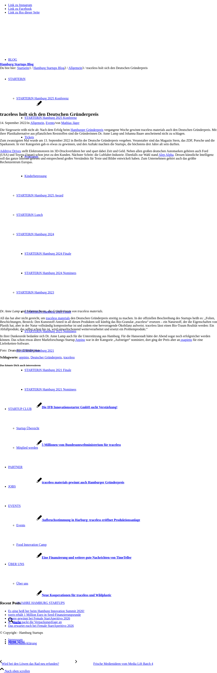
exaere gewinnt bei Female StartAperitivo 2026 (39, 618)
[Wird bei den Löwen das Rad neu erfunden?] (37, 663)
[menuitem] (112, 640)
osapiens (186, 340)
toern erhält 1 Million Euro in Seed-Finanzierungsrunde (44, 614)
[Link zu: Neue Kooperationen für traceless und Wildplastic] (55, 595)
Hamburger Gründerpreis (87, 130)
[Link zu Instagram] (20, 5)
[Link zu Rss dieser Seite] (24, 12)
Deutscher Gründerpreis (46, 357)
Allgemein (37, 123)
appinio (24, 357)
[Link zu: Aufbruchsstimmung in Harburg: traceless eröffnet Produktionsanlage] (70, 520)
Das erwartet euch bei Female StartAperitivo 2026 (41, 625)
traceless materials (58, 318)
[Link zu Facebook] (20, 8)
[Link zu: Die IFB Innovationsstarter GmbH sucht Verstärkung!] (58, 407)
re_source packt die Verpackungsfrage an (35, 622)
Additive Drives (10, 151)
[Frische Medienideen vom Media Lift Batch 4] (114, 663)
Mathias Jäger (70, 123)
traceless (69, 357)
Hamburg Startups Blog (16, 64)
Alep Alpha (166, 154)
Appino (80, 340)
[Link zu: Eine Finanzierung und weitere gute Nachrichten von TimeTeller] (66, 557)
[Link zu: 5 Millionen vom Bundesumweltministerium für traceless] (60, 444)
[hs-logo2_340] (30, 37)
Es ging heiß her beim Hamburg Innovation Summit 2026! (46, 611)
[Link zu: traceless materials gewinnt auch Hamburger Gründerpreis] (62, 482)
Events (50, 123)
